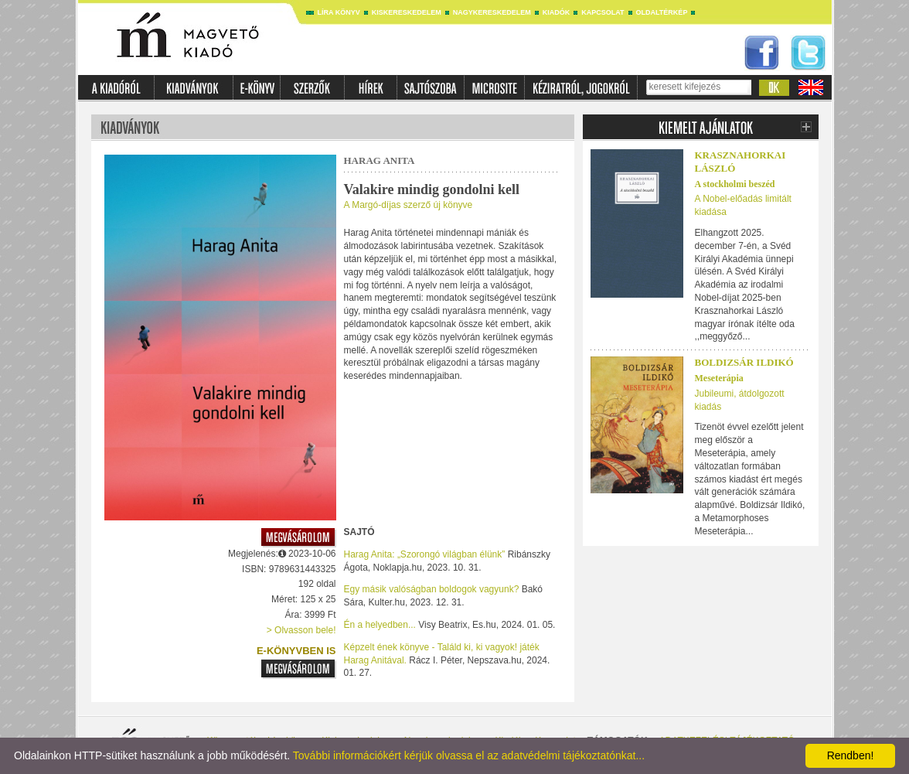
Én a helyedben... (380, 624)
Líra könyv (339, 12)
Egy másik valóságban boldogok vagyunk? (431, 589)
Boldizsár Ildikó (744, 362)
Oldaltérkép (662, 12)
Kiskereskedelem (406, 12)
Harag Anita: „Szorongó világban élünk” (425, 554)
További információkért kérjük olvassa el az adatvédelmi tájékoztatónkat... (469, 755)
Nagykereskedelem (492, 12)
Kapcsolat (602, 12)
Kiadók (556, 12)
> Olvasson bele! (301, 630)
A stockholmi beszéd (735, 184)
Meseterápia (719, 378)
